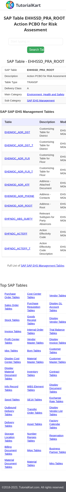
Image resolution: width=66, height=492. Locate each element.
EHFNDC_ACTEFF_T (17, 248)
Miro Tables (56, 463)
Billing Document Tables (11, 450)
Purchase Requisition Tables (33, 307)
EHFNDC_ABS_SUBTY (19, 218)
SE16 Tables (34, 399)
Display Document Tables (55, 388)
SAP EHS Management (41, 100)
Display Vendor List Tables (55, 411)
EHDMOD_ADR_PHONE (19, 195)
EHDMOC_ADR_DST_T (19, 145)
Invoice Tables (13, 331)
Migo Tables (34, 450)
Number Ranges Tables (31, 437)
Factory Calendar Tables (54, 424)
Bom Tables (34, 350)
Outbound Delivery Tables (10, 411)
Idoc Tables (11, 350)
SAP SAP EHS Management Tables (42, 265)
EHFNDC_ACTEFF (16, 233)
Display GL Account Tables (55, 307)
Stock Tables (12, 319)
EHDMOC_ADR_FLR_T (19, 171)
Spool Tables (12, 399)
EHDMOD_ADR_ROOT (18, 205)
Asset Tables (34, 424)
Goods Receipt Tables (31, 320)
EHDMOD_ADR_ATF (17, 184)
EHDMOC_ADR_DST (17, 132)
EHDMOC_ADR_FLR (17, 158)
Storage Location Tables (10, 437)
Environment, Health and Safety (45, 94)
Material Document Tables (11, 463)
